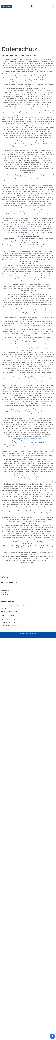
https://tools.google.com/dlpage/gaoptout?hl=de (32, 311)
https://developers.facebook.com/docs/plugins (35, 206)
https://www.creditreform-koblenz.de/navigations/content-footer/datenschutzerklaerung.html (22, 480)
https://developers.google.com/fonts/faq (17, 379)
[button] (53, 6)
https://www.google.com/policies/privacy (32, 381)
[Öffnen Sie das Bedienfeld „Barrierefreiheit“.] (52, 1036)
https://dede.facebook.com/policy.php (28, 228)
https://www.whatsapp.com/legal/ (29, 439)
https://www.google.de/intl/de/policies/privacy (30, 348)
